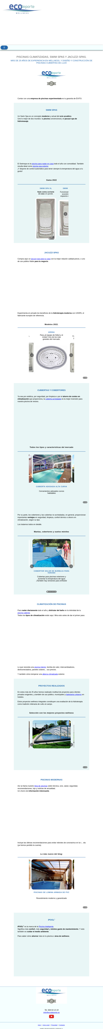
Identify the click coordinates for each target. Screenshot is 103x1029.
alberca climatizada (50, 674)
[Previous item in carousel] (32, 355)
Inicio (39, 1025)
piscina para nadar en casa (43, 164)
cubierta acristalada (53, 399)
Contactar (62, 1025)
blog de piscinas (41, 786)
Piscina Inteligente (46, 927)
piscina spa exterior (40, 166)
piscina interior (40, 667)
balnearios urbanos (74, 695)
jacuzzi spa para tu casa (40, 259)
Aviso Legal (46, 1025)
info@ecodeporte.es (51, 1013)
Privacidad (54, 1025)
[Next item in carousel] (65, 214)
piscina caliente (24, 613)
